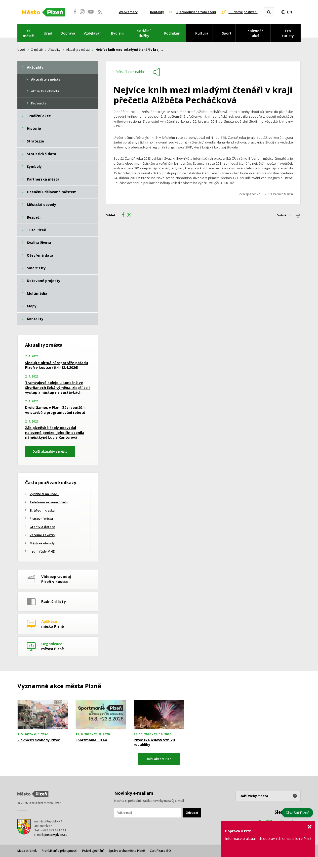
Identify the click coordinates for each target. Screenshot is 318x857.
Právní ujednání (93, 851)
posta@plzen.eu (55, 835)
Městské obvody (42, 543)
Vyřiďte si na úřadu (44, 494)
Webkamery (128, 12)
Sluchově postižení (243, 12)
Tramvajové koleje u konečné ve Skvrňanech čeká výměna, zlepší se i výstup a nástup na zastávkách (57, 387)
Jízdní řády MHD (42, 551)
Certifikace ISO (160, 851)
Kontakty (157, 12)
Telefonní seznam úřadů (49, 502)
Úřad (48, 33)
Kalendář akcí (255, 33)
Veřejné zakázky (42, 535)
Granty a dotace (42, 526)
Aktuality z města (78, 50)
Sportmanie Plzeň (91, 740)
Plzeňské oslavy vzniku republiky (154, 742)
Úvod (21, 50)
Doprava (68, 33)
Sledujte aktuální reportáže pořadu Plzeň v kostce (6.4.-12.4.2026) (56, 365)
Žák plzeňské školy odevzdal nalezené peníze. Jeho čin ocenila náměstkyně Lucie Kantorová (54, 432)
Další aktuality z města (50, 451)
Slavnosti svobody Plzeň (38, 740)
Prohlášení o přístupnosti (59, 851)
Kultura (201, 33)
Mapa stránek (27, 851)
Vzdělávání (93, 33)
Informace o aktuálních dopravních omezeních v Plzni (268, 838)
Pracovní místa (41, 518)
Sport (227, 33)
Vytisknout (285, 215)
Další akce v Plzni (159, 759)
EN (289, 12)
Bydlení (117, 33)
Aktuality (54, 50)
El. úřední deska (42, 510)
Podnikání (172, 33)
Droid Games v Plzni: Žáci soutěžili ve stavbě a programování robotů (55, 410)
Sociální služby (144, 33)
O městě (28, 33)
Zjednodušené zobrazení (196, 12)
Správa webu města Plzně (127, 851)
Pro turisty (288, 33)
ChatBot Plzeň (297, 812)
